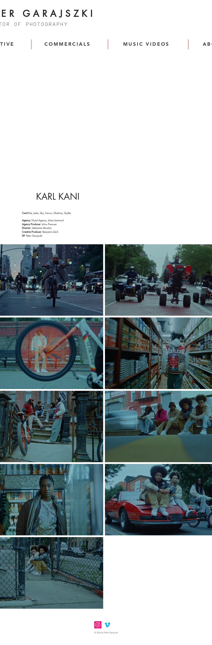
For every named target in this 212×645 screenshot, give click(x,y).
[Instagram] (97, 624)
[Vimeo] (107, 624)
